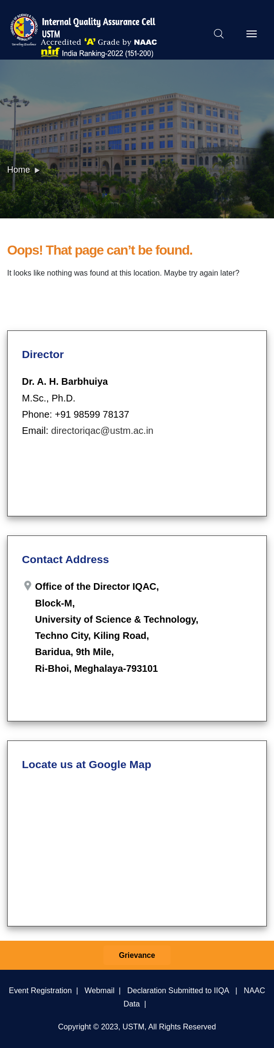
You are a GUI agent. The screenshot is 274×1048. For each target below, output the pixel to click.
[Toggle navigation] (251, 34)
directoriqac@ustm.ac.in (102, 430)
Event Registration (40, 990)
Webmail (100, 990)
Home (18, 170)
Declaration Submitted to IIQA (178, 990)
